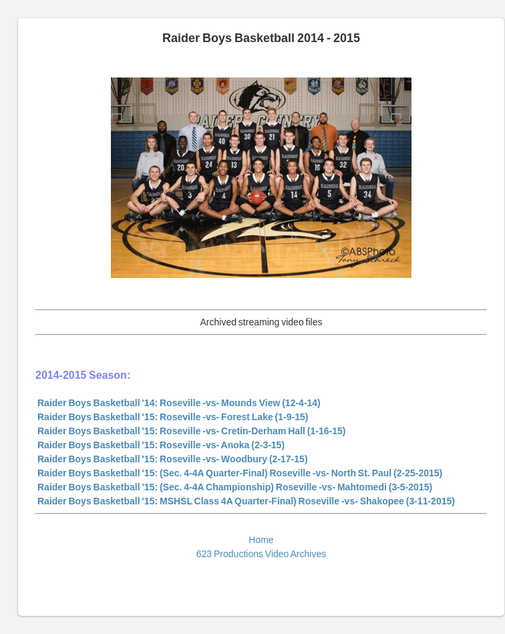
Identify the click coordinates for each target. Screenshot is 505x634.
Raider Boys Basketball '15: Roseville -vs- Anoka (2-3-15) (161, 445)
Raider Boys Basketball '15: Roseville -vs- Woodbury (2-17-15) (172, 459)
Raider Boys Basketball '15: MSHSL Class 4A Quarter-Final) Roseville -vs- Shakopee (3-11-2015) (246, 501)
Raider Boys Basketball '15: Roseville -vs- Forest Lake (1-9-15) (172, 417)
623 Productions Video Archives (261, 553)
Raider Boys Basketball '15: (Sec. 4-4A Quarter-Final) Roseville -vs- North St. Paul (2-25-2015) (239, 473)
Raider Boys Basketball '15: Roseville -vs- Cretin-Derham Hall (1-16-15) (191, 431)
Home (260, 539)
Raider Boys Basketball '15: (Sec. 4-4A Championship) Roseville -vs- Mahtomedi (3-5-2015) (234, 487)
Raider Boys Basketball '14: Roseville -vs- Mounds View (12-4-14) (179, 403)
